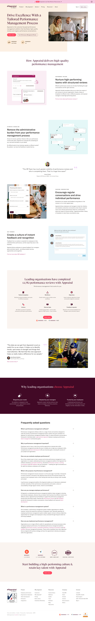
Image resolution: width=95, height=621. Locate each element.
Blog (49, 602)
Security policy (29, 612)
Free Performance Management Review (27, 34)
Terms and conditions (11, 612)
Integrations (23, 600)
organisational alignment (42, 437)
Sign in (77, 6)
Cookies (17, 612)
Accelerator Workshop (40, 600)
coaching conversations (55, 527)
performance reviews (53, 462)
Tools (49, 598)
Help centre (51, 604)
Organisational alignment (26, 594)
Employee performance (26, 592)
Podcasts (50, 600)
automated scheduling (36, 462)
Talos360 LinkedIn (80, 594)
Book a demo (84, 7)
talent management (26, 438)
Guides (50, 596)
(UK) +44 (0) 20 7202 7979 (82, 598)
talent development (35, 450)
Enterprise (23, 598)
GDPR (34, 612)
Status (63, 602)
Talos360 (64, 592)
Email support (79, 596)
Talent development (25, 596)
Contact (64, 596)
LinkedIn (78, 592)
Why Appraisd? (38, 594)
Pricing (43, 7)
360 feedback (33, 464)
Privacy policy (23, 612)
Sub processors (65, 600)
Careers (64, 598)
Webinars (50, 594)
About (56, 7)
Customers (37, 592)
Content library (51, 592)
